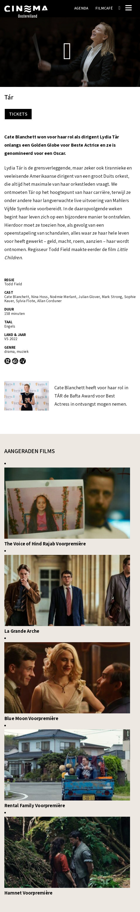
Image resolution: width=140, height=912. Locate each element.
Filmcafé (104, 8)
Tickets (18, 114)
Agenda (81, 8)
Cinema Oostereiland (26, 14)
